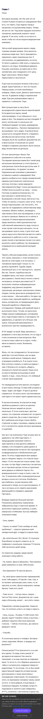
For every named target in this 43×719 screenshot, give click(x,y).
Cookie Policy (16, 706)
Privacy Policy (27, 706)
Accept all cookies (22, 711)
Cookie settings (22, 716)
